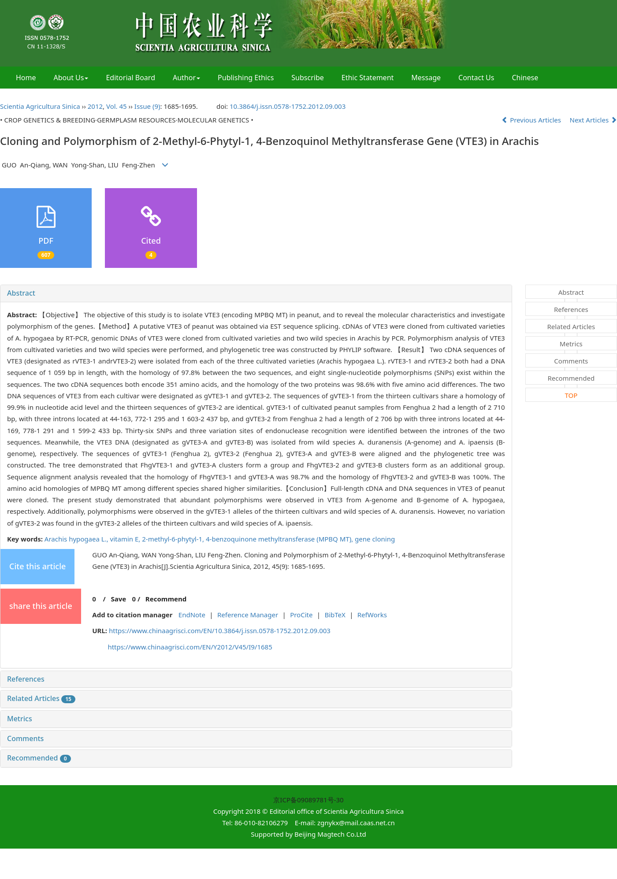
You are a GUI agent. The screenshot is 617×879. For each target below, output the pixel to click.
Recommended (39, 758)
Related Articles (41, 698)
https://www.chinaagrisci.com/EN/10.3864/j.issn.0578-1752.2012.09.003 (220, 630)
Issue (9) (147, 106)
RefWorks (372, 614)
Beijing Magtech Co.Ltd (330, 834)
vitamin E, (126, 538)
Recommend (165, 598)
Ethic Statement (368, 77)
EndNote (191, 614)
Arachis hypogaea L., (77, 538)
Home (26, 77)
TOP (571, 395)
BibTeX (334, 614)
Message (426, 77)
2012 (95, 106)
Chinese (525, 77)
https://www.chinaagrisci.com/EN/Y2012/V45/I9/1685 (190, 646)
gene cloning (375, 538)
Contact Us (476, 77)
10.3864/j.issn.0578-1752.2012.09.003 (288, 106)
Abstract (21, 293)
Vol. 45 (116, 106)
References (26, 679)
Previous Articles (532, 119)
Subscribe (307, 77)
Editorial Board (130, 77)
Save (118, 598)
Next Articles (593, 119)
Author (186, 77)
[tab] (256, 293)
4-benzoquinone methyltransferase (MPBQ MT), (280, 538)
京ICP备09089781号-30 (308, 799)
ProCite (301, 614)
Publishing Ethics (246, 77)
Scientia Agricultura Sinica (40, 106)
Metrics (19, 718)
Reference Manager (247, 614)
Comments (25, 738)
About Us (71, 77)
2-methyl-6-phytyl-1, (174, 538)
